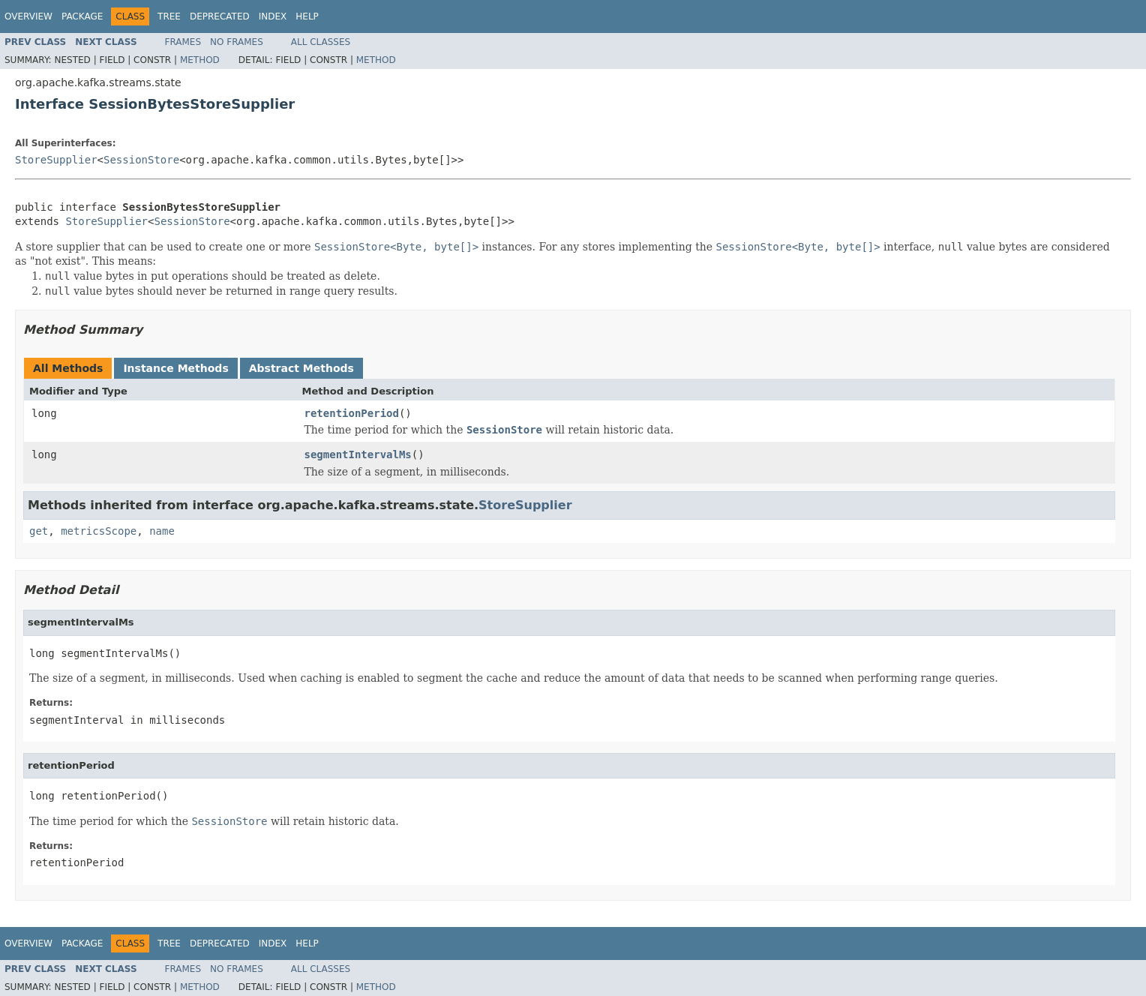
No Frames (236, 42)
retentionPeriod (351, 413)
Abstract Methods (301, 368)
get (38, 531)
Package (82, 16)
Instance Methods (175, 368)
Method (200, 60)
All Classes (320, 42)
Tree (169, 16)
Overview (28, 16)
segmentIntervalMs (358, 454)
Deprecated (220, 16)
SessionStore (141, 160)
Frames (183, 42)
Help (307, 16)
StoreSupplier (56, 160)
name (162, 531)
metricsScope (98, 531)
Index (273, 16)
